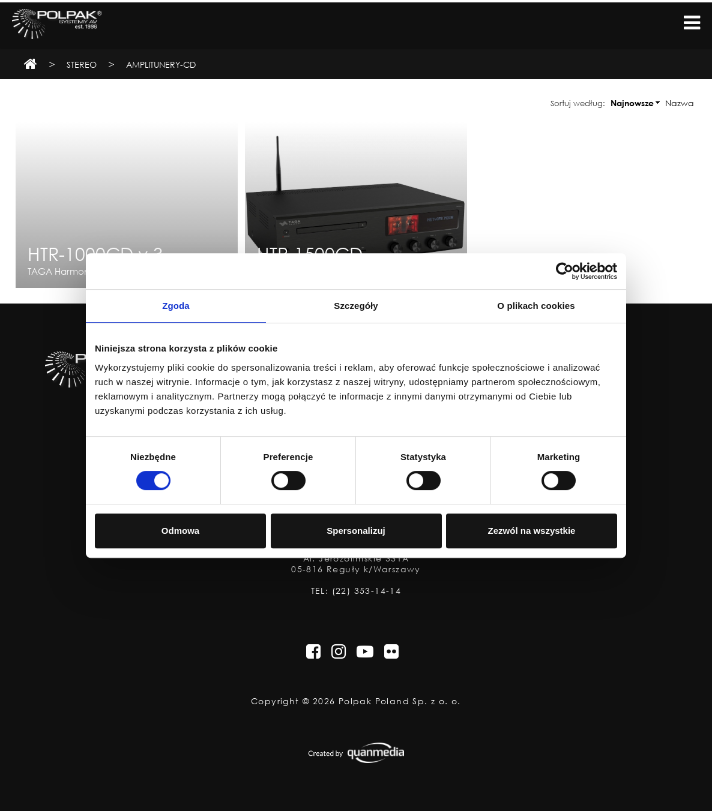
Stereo (82, 64)
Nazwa (679, 103)
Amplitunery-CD (161, 64)
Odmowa (180, 530)
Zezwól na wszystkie (532, 530)
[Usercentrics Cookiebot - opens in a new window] (564, 271)
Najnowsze (632, 103)
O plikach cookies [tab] (536, 306)
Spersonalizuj (356, 530)
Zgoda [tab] (176, 306)
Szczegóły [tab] (356, 306)
